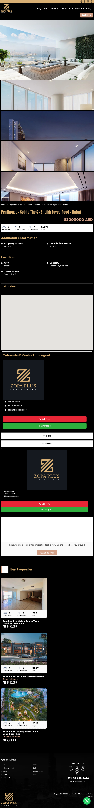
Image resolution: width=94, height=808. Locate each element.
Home (3, 204)
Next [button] (44, 594)
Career (5, 774)
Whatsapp (45, 425)
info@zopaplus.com (77, 781)
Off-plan (54, 8)
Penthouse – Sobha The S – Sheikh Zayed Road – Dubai (47, 204)
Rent (34, 765)
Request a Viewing (47, 552)
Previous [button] (4, 594)
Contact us (6, 777)
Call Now (45, 419)
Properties (13, 204)
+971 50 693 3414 (77, 778)
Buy (39, 8)
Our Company (76, 8)
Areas (64, 8)
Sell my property (9, 768)
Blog (88, 8)
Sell (45, 8)
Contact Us (86, 15)
